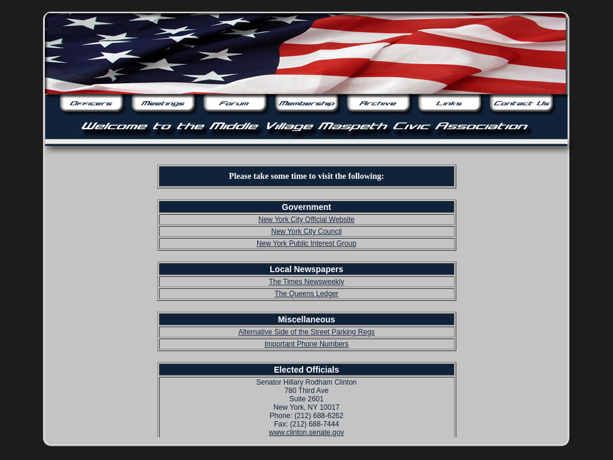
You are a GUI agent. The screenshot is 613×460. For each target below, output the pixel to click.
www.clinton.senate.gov (306, 432)
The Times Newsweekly (306, 282)
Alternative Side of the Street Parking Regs (306, 332)
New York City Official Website (306, 219)
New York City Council (306, 231)
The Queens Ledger (306, 294)
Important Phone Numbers (306, 344)
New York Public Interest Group (306, 243)
